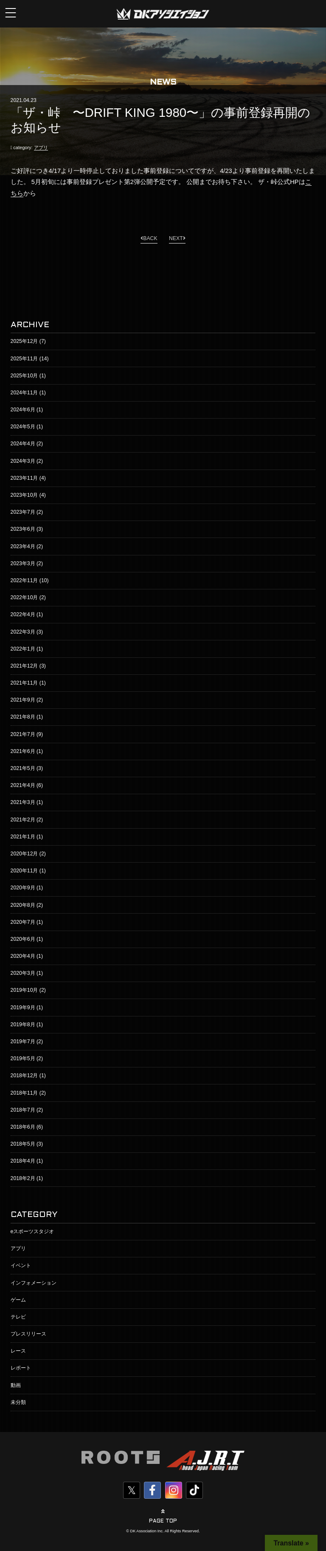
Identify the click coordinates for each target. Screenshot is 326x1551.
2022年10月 (24, 597)
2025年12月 (24, 341)
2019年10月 (24, 990)
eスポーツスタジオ (32, 1231)
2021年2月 (23, 820)
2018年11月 (24, 1093)
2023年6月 (23, 529)
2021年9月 (23, 700)
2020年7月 (23, 922)
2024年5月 (23, 427)
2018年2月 (23, 1178)
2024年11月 (24, 393)
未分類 (18, 1402)
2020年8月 (23, 905)
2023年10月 (24, 495)
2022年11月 (24, 580)
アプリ (41, 147)
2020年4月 (23, 956)
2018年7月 (23, 1110)
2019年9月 (23, 1007)
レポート (21, 1368)
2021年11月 (24, 683)
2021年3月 (23, 802)
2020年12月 (24, 854)
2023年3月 (23, 563)
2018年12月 (24, 1075)
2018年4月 (23, 1161)
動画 (16, 1385)
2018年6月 (23, 1127)
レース (18, 1351)
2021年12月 (24, 666)
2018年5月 (23, 1144)
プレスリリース (28, 1334)
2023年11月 (24, 478)
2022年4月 (23, 614)
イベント (21, 1265)
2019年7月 (23, 1041)
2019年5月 (23, 1058)
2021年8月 (23, 717)
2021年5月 (23, 768)
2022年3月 (23, 632)
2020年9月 (23, 888)
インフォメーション (33, 1283)
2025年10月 (24, 376)
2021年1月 (23, 837)
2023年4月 (23, 546)
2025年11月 (24, 359)
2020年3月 (23, 973)
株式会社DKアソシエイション (163, 14)
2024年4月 (23, 444)
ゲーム (18, 1300)
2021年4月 (23, 785)
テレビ (18, 1317)
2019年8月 (23, 1024)
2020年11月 (24, 871)
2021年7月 (23, 734)
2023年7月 (23, 512)
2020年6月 (23, 939)
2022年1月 (23, 649)
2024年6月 (23, 410)
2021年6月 (23, 751)
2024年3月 (23, 461)
